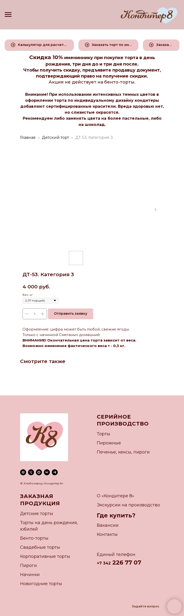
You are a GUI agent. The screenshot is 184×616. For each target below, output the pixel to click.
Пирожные (109, 443)
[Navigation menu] (8, 14)
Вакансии (108, 525)
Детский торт (55, 137)
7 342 (105, 563)
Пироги (28, 565)
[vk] (47, 472)
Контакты (107, 534)
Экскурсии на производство (128, 505)
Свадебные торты (40, 547)
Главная (28, 137)
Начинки (30, 574)
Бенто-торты (34, 538)
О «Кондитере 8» (115, 495)
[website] (23, 472)
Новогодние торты (41, 583)
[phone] (31, 472)
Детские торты (36, 513)
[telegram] (55, 472)
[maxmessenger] (39, 472)
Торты (103, 434)
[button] (39, 44)
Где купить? (116, 515)
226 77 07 (126, 562)
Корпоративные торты (45, 556)
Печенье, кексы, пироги (123, 452)
